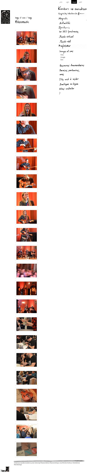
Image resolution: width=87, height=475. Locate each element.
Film (62, 55)
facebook (1, 469)
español (80, 2)
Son (61, 60)
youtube (4, 469)
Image (62, 57)
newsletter (7, 469)
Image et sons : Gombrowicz (5, 17)
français (74, 2)
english (67, 2)
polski (61, 2)
